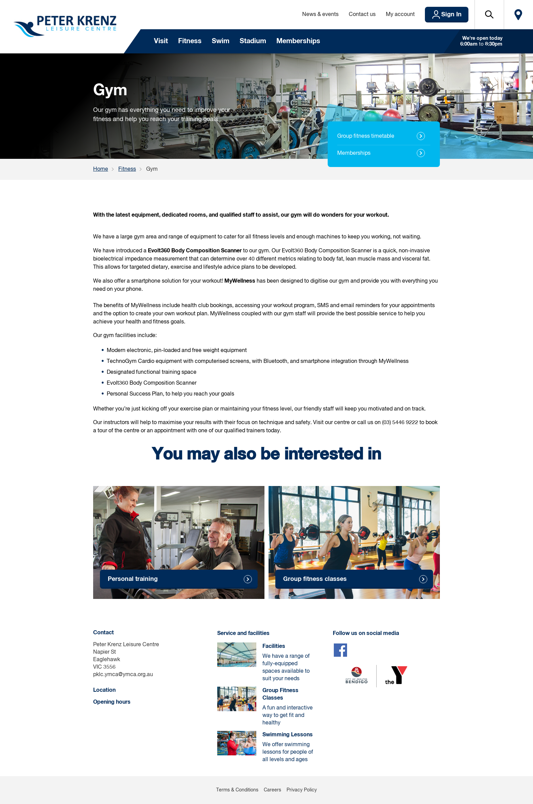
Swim (220, 41)
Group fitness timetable (365, 136)
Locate (518, 14)
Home (100, 169)
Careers (272, 790)
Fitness (190, 41)
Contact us (362, 14)
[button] (489, 14)
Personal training (133, 579)
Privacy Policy (302, 790)
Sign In (451, 15)
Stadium (253, 41)
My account (400, 14)
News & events (320, 14)
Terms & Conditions (237, 790)
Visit (161, 41)
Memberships (298, 41)
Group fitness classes (315, 579)
